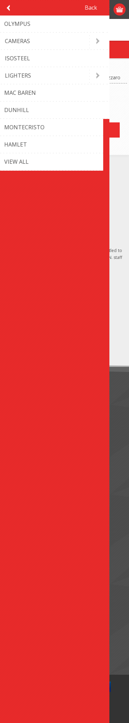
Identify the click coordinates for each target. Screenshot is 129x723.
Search (17, 650)
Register (80, 9)
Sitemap (19, 504)
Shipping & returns (30, 414)
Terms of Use (25, 425)
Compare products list (34, 638)
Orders (17, 560)
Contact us (22, 481)
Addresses (21, 548)
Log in (93, 9)
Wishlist (18, 571)
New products (25, 616)
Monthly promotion (31, 403)
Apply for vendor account (38, 583)
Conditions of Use (30, 437)
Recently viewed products (38, 627)
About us (20, 448)
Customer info (26, 537)
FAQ (14, 493)
